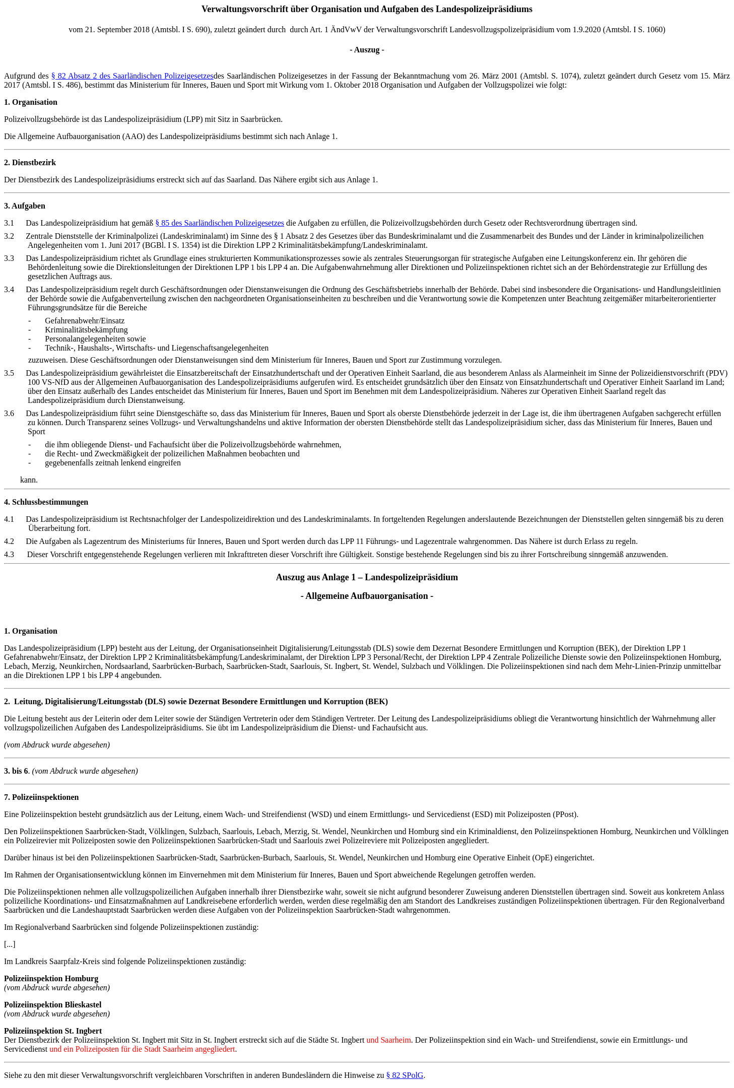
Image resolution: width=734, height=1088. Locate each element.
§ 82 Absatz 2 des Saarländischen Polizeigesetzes (132, 76)
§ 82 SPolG (405, 1075)
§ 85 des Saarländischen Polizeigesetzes (219, 223)
